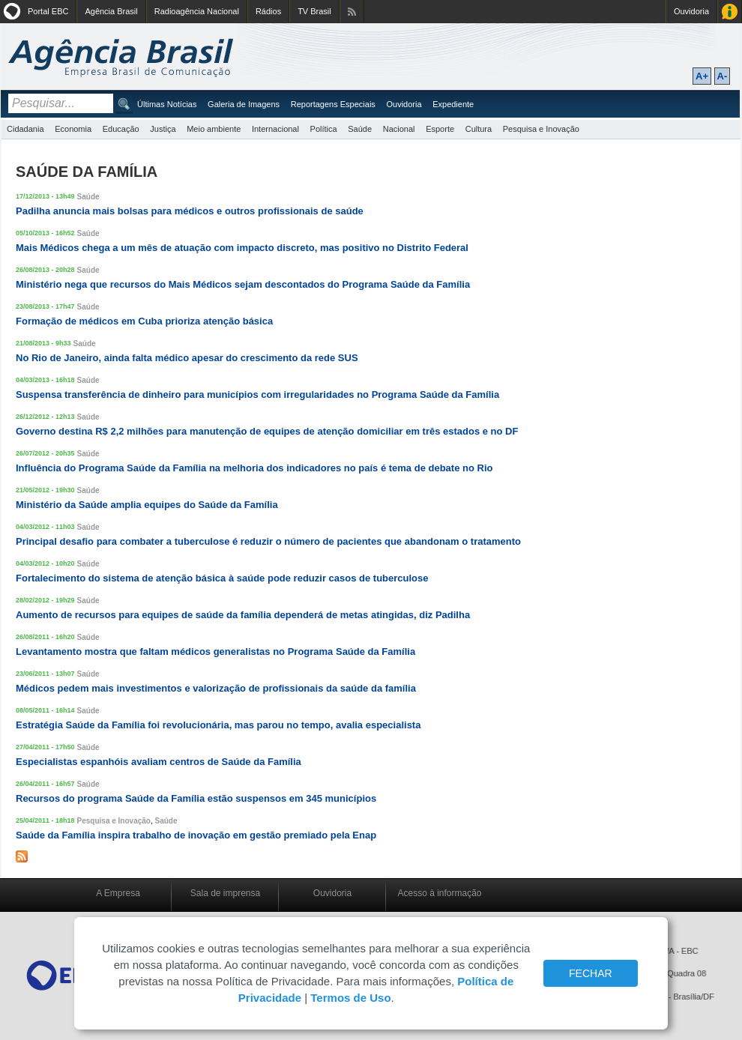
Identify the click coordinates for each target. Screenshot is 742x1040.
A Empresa (118, 893)
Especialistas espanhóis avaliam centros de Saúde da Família (158, 761)
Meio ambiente (214, 128)
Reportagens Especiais (333, 104)
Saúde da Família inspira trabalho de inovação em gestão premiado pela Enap (196, 835)
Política (323, 128)
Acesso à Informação (729, 11)
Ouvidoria (691, 11)
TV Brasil (314, 11)
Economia (73, 128)
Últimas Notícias (166, 104)
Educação (121, 128)
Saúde (360, 128)
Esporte (440, 128)
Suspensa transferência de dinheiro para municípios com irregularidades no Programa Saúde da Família (257, 394)
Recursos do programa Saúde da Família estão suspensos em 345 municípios (196, 798)
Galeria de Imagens (244, 104)
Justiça (162, 128)
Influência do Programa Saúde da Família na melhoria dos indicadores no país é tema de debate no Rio (254, 468)
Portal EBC (48, 11)
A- (722, 76)
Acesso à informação (439, 893)
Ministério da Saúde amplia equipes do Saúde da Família (147, 504)
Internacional (275, 128)
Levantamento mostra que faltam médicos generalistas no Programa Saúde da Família (215, 651)
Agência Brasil (111, 11)
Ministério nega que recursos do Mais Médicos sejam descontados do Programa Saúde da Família (243, 284)
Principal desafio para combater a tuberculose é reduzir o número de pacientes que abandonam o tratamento (268, 541)
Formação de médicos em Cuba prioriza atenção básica (144, 321)
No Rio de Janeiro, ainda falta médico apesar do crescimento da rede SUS (187, 357)
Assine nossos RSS (352, 11)
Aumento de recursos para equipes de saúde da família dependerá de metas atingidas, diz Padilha (243, 614)
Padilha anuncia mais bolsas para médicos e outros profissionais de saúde (190, 211)
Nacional (399, 128)
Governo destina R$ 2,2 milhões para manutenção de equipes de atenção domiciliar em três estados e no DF (267, 431)
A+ (702, 76)
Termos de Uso (350, 997)
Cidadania (25, 128)
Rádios (268, 11)
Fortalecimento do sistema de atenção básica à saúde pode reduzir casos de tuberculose (222, 578)
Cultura (478, 128)
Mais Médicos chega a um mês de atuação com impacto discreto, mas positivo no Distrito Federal (242, 247)
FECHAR (590, 973)
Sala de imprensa (225, 893)
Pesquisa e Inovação (541, 128)
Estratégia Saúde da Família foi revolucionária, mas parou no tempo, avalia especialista (218, 725)
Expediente (453, 104)
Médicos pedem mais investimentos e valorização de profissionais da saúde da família (216, 688)
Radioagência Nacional (196, 11)
